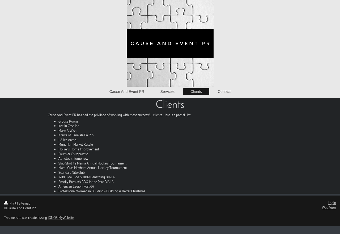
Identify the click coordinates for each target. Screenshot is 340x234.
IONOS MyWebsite (61, 218)
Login (332, 203)
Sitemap (24, 203)
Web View (329, 208)
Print (10, 203)
